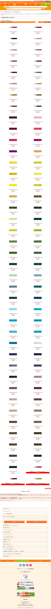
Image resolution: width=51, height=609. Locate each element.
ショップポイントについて (8, 534)
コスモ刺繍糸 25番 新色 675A (13, 110)
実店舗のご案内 (6, 556)
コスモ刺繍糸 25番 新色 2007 (38, 178)
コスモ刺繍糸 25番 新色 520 (37, 347)
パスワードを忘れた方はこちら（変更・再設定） (12, 553)
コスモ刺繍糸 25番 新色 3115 (38, 31)
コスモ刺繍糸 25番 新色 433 (37, 54)
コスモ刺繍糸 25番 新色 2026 (38, 336)
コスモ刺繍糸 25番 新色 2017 (38, 279)
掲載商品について (6, 541)
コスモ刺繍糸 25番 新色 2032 (13, 392)
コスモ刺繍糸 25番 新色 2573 (13, 200)
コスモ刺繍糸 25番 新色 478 (13, 471)
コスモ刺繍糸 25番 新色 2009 (38, 189)
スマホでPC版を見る (30, 568)
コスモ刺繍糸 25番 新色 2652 (13, 88)
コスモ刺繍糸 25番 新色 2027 (13, 347)
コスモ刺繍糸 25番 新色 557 (37, 358)
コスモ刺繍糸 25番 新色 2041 (13, 460)
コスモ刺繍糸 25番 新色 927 (37, 212)
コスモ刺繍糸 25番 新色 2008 (13, 189)
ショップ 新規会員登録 (8, 513)
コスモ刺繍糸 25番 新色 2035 (38, 403)
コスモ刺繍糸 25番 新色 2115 (13, 31)
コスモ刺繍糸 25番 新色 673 (13, 99)
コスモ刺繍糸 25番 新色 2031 (38, 381)
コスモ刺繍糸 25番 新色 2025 (13, 336)
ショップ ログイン (7, 511)
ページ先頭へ (39, 560)
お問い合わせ (20, 498)
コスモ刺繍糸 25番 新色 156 (37, 460)
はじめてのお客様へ (6, 532)
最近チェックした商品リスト (8, 546)
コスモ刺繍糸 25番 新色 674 (37, 99)
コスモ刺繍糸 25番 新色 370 (37, 437)
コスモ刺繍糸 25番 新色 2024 (38, 324)
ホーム (7, 560)
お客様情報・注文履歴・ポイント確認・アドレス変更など (13, 551)
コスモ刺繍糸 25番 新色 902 (37, 110)
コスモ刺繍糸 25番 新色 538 (37, 268)
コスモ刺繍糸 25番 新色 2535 (38, 76)
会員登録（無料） (48, 0)
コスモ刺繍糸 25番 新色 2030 (13, 381)
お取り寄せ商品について (7, 544)
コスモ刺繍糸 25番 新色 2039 (38, 426)
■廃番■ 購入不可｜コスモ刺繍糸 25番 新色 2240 (38, 471)
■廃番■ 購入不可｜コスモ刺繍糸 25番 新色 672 (37, 483)
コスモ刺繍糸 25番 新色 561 (13, 279)
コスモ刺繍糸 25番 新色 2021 (13, 313)
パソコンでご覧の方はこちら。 (25, 571)
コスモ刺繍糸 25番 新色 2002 (38, 144)
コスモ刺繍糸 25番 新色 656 (13, 133)
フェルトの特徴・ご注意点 (8, 537)
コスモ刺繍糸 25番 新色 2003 (13, 155)
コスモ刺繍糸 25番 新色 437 (13, 76)
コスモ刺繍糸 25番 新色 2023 (13, 324)
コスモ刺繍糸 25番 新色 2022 (38, 313)
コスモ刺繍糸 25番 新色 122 (37, 223)
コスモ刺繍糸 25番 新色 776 (37, 200)
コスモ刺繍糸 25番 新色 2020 (13, 302)
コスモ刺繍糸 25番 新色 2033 (38, 392)
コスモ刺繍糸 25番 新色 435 (37, 65)
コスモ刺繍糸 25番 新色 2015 (38, 257)
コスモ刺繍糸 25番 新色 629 (13, 223)
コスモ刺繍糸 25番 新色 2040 (13, 437)
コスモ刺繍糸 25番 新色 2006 (13, 178)
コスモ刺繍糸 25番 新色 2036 (13, 415)
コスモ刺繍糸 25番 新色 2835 (38, 133)
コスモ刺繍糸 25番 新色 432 (13, 54)
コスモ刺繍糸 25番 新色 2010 (13, 234)
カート (21, 560)
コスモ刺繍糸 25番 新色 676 (13, 212)
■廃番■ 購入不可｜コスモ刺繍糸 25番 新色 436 (13, 483)
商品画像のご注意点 (6, 539)
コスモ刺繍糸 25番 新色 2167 (38, 302)
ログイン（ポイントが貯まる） (39, 0)
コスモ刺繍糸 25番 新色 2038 (13, 426)
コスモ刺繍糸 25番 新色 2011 (38, 234)
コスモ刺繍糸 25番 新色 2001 (13, 144)
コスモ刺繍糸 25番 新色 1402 (38, 155)
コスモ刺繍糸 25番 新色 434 (13, 65)
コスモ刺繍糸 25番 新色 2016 (13, 268)
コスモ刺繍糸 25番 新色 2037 (38, 415)
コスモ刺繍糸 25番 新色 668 (13, 358)
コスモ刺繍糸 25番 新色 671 (37, 88)
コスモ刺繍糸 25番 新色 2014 (13, 257)
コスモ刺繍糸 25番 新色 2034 (13, 403)
